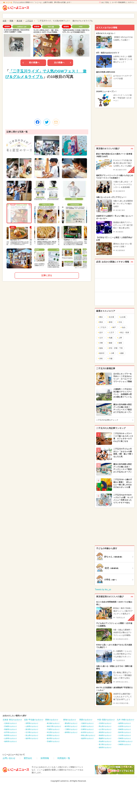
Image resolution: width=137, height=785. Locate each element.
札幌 (109, 338)
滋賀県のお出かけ (87, 738)
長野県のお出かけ (32, 723)
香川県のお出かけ (105, 744)
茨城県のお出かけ (53, 741)
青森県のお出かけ (10, 729)
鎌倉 (109, 343)
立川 (100, 338)
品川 (100, 332)
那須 (100, 322)
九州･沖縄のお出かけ (125, 720)
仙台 (122, 327)
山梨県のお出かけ (32, 726)
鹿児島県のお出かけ (125, 741)
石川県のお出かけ (32, 732)
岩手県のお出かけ (10, 732)
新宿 (109, 322)
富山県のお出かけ (32, 735)
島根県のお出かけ (105, 735)
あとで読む (105, 2)
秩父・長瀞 (124, 332)
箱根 (119, 343)
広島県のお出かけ (105, 723)
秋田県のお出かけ (10, 735)
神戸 (113, 327)
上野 (119, 338)
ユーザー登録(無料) (119, 2)
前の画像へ (34, 62)
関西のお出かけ (85, 720)
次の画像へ (59, 62)
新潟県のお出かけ (32, 729)
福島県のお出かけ (10, 741)
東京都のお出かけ (53, 723)
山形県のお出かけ (10, 738)
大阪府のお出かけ (87, 723)
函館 (121, 353)
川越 (109, 358)
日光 (119, 322)
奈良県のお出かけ (87, 732)
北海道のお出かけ (10, 723)
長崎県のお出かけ (124, 729)
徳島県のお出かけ (105, 747)
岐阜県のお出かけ (71, 726)
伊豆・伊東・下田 (115, 348)
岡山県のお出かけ (105, 726)
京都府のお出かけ (87, 726)
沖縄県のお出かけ (124, 744)
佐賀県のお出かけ (124, 726)
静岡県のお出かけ (71, 732)
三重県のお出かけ (71, 729)
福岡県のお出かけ (124, 723)
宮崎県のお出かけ (124, 738)
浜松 (100, 358)
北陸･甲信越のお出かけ (33, 720)
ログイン (131, 2)
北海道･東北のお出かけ (12, 720)
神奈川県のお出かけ (54, 726)
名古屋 (110, 317)
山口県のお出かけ (105, 729)
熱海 (100, 348)
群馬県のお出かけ (53, 735)
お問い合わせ (9, 758)
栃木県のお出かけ (53, 738)
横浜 (100, 317)
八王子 (110, 332)
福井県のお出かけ (32, 738)
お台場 (122, 317)
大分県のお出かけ (124, 735)
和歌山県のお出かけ (88, 735)
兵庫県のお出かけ (87, 729)
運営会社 (28, 758)
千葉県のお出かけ (53, 729)
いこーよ (9, 2)
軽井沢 (101, 353)
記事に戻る (46, 275)
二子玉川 (102, 327)
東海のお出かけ (69, 720)
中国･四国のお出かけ (106, 720)
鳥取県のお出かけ (105, 732)
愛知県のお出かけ (71, 723)
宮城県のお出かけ (10, 726)
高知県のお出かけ (105, 741)
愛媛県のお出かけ (105, 738)
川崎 (100, 343)
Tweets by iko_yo (103, 589)
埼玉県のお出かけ (53, 732)
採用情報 (45, 758)
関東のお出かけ (51, 720)
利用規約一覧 (63, 758)
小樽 (111, 353)
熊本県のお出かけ (124, 732)
